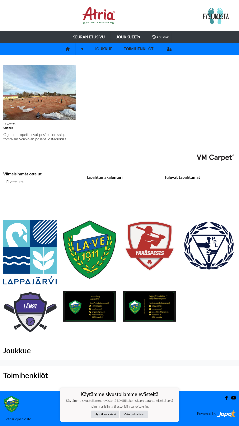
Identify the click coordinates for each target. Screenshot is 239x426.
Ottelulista (13, 198)
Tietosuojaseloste (17, 419)
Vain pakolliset (134, 414)
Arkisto (160, 36)
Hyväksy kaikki (105, 414)
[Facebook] (225, 398)
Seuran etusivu (89, 37)
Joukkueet (128, 37)
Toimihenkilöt (138, 49)
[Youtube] (232, 398)
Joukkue (103, 49)
